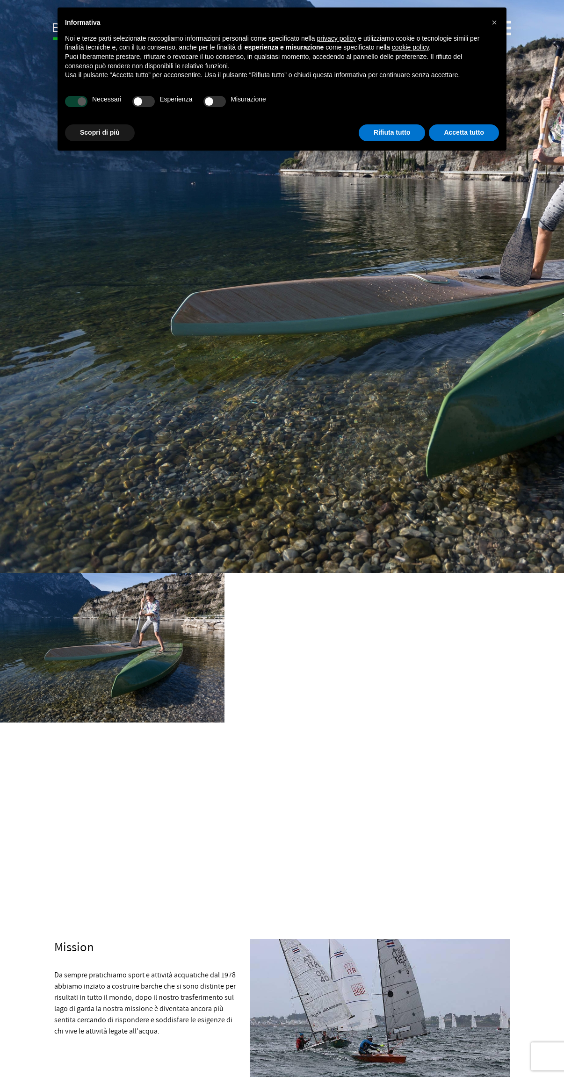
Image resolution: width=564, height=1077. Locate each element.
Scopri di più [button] (100, 132)
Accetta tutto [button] (464, 132)
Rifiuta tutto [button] (392, 132)
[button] (494, 22)
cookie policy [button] (410, 47)
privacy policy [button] (336, 38)
